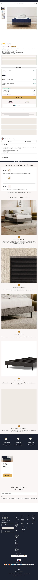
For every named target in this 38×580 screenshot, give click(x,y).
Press (27, 523)
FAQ (21, 521)
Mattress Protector (16, 528)
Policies (22, 527)
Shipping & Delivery (4, 498)
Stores (28, 519)
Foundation (17, 519)
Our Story (28, 517)
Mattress (16, 517)
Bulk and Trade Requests (28, 527)
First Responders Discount (17, 549)
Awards (28, 525)
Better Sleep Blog (34, 523)
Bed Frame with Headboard (16, 522)
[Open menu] (1, 3)
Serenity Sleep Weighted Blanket (17, 536)
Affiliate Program (28, 521)
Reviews (22, 517)
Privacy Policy (11, 573)
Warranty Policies (22, 531)
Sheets (16, 530)
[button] (19, 144)
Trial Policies (23, 529)
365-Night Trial (11, 498)
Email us (7, 531)
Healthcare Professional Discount (17, 546)
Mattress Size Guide (34, 518)
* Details (8, 192)
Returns (22, 523)
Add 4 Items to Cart (19, 97)
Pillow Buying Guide (34, 521)
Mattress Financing (22, 526)
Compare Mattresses (22, 520)
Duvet (16, 533)
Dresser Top (17, 540)
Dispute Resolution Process (18, 573)
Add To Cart (7, 475)
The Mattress (17, 498)
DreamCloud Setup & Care (25, 498)
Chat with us (7, 524)
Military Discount (16, 543)
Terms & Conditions (27, 573)
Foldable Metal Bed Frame (16, 525)
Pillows (16, 532)
